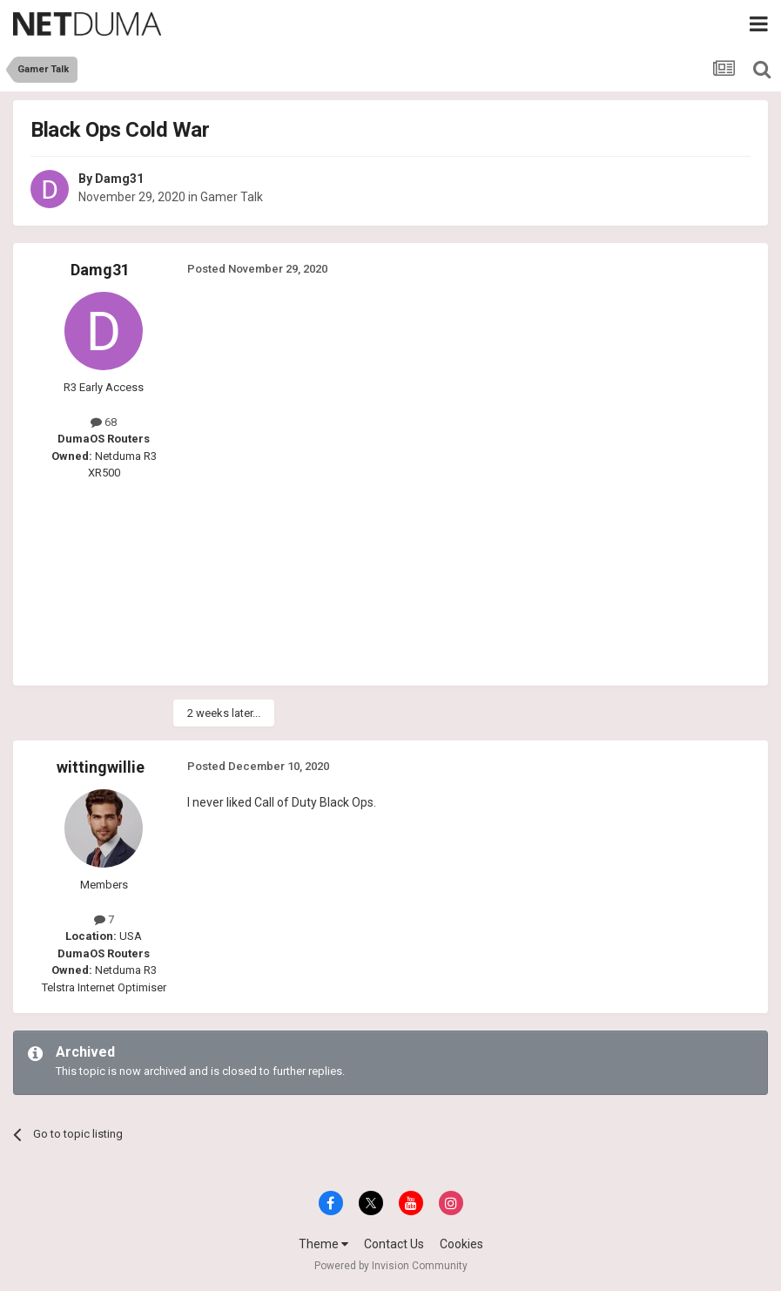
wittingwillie (101, 767)
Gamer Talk (231, 197)
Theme (323, 1244)
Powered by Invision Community (391, 1266)
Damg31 (119, 179)
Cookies (461, 1244)
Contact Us (394, 1244)
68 (104, 422)
